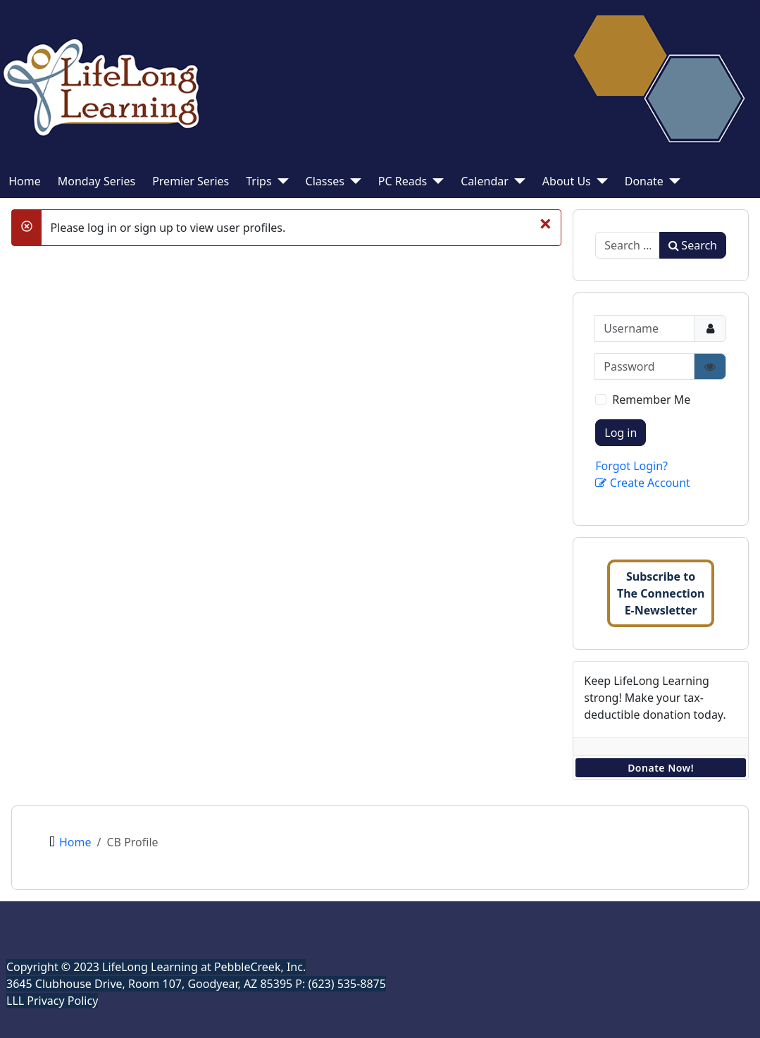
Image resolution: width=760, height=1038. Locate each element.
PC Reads (402, 181)
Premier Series (190, 181)
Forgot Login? (631, 466)
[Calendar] (517, 181)
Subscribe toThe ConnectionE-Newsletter (660, 593)
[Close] (545, 223)
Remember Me (651, 399)
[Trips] (280, 181)
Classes (325, 181)
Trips (258, 181)
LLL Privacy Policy (52, 1000)
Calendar (485, 181)
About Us (566, 181)
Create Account (642, 482)
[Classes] (352, 181)
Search (692, 245)
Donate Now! (661, 767)
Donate (644, 181)
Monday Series (96, 181)
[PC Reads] (435, 181)
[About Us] (599, 181)
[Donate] (672, 181)
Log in (620, 432)
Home (24, 181)
